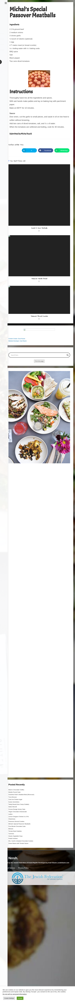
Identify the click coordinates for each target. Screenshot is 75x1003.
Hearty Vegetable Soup (15, 914)
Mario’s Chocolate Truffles (16, 868)
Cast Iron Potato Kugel (15, 877)
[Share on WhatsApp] (61, 150)
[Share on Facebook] (45, 150)
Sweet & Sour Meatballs (39, 228)
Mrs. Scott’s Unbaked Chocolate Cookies (20, 919)
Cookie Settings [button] (9, 998)
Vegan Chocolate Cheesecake (17, 890)
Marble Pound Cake (14, 870)
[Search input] (38, 433)
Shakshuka (11, 897)
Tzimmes (11, 912)
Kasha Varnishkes (13, 880)
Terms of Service (9, 946)
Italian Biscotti (12, 885)
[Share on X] (29, 150)
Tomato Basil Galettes (15, 909)
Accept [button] (20, 998)
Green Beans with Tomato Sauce (18, 921)
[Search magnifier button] (67, 433)
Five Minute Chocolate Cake (16, 904)
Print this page (39, 439)
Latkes (10, 892)
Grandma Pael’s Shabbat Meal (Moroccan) (21, 873)
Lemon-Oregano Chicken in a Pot (18, 895)
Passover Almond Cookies (39, 370)
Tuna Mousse (12, 875)
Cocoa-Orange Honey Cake (16, 887)
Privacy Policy (23, 946)
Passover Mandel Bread (39, 299)
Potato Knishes (13, 917)
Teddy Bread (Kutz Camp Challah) (18, 882)
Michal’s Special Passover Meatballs (19, 902)
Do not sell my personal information (15, 994)
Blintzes (10, 907)
